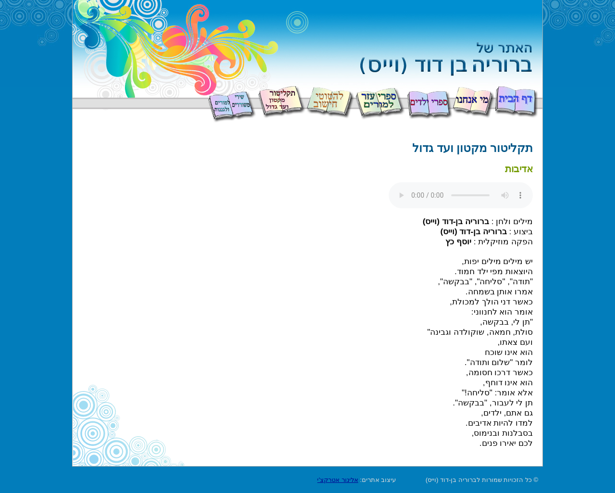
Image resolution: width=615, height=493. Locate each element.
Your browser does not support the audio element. (461, 195)
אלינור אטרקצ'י (337, 479)
